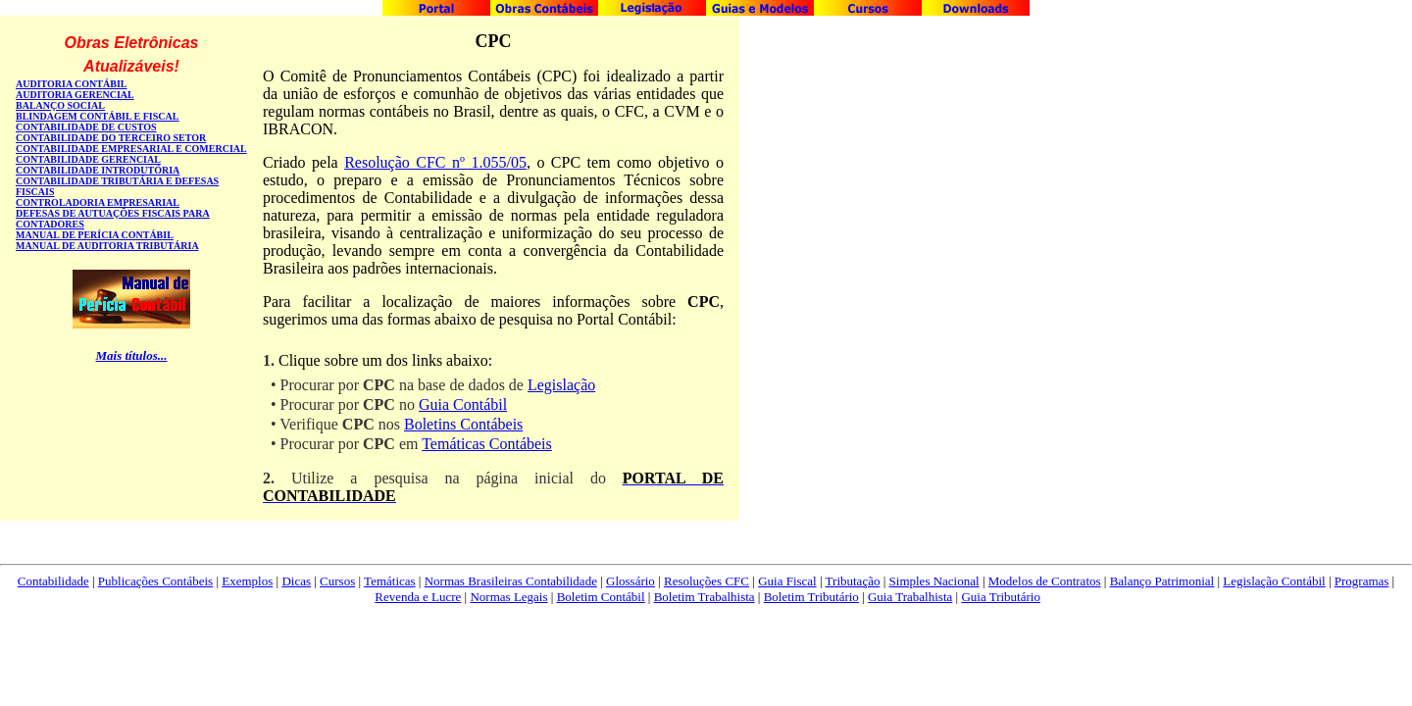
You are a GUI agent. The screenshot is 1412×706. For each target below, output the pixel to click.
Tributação (853, 581)
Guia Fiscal (787, 581)
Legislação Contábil (1274, 581)
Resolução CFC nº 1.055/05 (435, 162)
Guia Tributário (1000, 596)
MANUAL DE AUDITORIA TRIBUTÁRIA (107, 245)
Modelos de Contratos (1044, 581)
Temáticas (390, 581)
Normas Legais (508, 596)
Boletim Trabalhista (704, 596)
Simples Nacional (934, 581)
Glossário (630, 581)
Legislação (561, 385)
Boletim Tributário (811, 596)
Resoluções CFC (706, 581)
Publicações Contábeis (155, 581)
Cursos (337, 581)
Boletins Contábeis (463, 424)
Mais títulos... (132, 355)
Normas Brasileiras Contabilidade (511, 581)
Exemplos (247, 581)
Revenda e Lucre (418, 596)
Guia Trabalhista (910, 596)
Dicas (296, 581)
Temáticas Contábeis (487, 443)
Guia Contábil (463, 404)
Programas (1362, 581)
